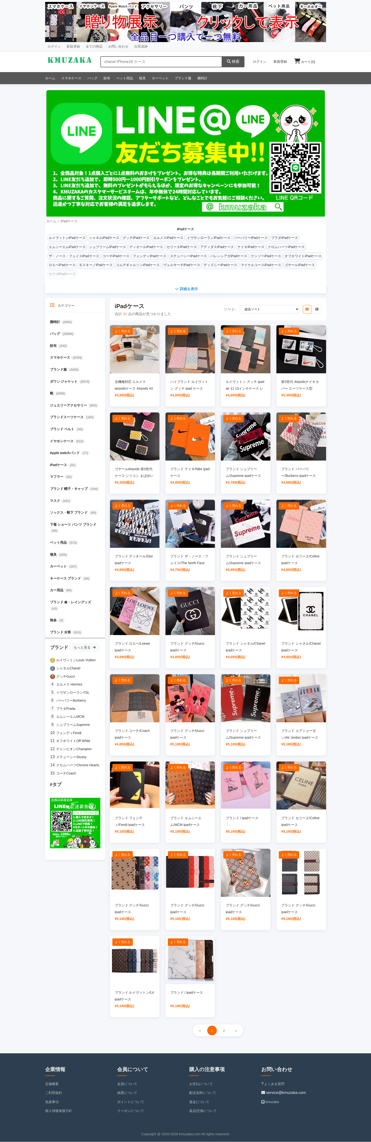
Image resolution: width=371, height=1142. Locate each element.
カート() (304, 62)
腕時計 (202, 78)
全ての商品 (94, 46)
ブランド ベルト (62, 429)
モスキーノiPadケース (96, 265)
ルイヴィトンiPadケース (67, 238)
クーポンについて (130, 1111)
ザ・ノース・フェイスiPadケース (74, 256)
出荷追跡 (141, 46)
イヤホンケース (62, 441)
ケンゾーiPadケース (266, 256)
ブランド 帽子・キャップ (69, 489)
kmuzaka (270, 1102)
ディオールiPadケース (146, 247)
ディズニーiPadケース (220, 265)
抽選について (127, 1093)
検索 (233, 61)
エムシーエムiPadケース (67, 247)
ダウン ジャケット (64, 382)
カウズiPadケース (62, 274)
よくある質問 (273, 1084)
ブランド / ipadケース (242, 818)
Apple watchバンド (65, 453)
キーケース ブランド (66, 578)
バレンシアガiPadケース (228, 256)
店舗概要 (52, 1084)
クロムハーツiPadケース (286, 247)
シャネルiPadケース (104, 238)
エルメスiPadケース (168, 238)
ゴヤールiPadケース (300, 265)
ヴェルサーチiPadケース (181, 265)
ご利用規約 (53, 1093)
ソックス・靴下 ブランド (69, 513)
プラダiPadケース (284, 238)
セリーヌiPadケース (182, 247)
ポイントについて (130, 1102)
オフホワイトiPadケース (303, 256)
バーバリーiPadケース (251, 238)
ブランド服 (183, 78)
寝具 (142, 78)
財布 (106, 78)
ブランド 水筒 (61, 632)
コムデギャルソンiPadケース (138, 265)
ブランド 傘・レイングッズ (70, 602)
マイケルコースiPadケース (261, 265)
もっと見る (85, 647)
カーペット (160, 78)
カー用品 (57, 590)
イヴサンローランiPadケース (209, 238)
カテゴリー (62, 305)
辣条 (54, 620)
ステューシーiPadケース (188, 256)
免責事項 (52, 1102)
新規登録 (73, 46)
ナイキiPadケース (250, 247)
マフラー (57, 477)
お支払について (201, 1084)
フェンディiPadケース (149, 256)
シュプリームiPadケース (107, 247)
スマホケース (71, 78)
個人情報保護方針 (58, 1111)
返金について (199, 1102)
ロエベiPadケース (62, 265)
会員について (127, 1084)
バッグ (92, 78)
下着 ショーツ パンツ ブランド (73, 525)
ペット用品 (124, 78)
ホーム (50, 78)
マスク (55, 501)
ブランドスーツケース (67, 417)
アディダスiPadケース (217, 247)
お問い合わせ (118, 46)
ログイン (54, 46)
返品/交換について (203, 1111)
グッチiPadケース (136, 238)
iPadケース (69, 221)
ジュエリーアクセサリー (69, 405)
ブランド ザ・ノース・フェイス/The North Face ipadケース (189, 563)
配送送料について (202, 1093)
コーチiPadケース (116, 256)
